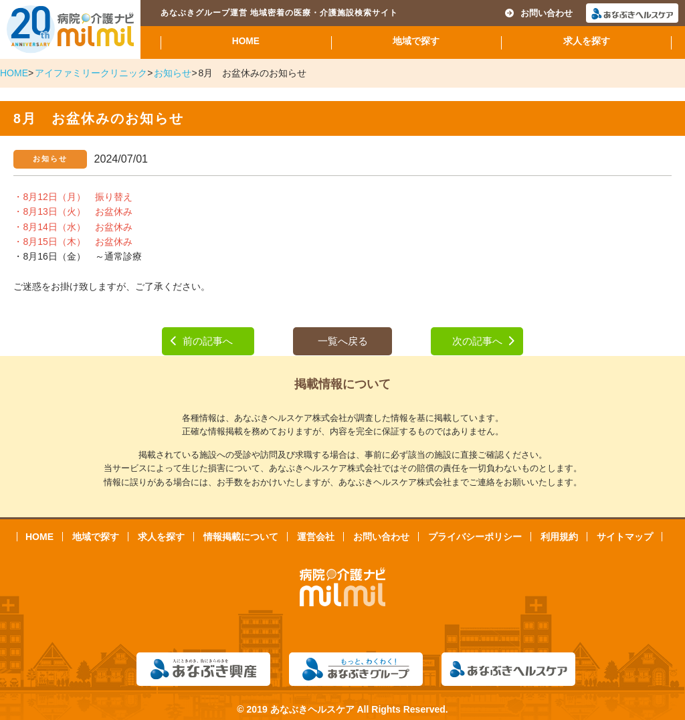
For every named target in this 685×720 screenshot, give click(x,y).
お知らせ (172, 73)
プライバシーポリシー (475, 536)
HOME (246, 41)
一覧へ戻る (343, 341)
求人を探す (586, 41)
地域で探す (416, 41)
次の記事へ (483, 341)
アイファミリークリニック (91, 73)
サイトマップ (625, 536)
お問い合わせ (539, 13)
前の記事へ (202, 341)
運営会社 (315, 536)
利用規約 (559, 536)
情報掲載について (240, 536)
